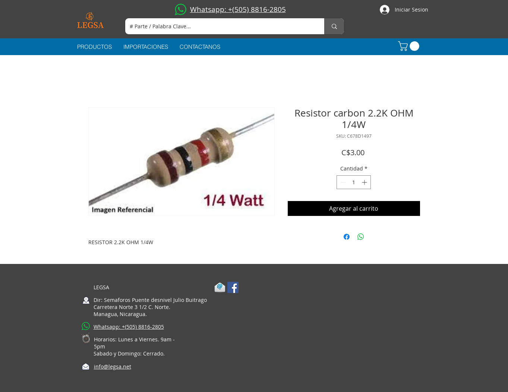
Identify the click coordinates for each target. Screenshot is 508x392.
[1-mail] (219, 287)
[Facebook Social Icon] (233, 287)
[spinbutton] (353, 182)
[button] (410, 46)
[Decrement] (342, 182)
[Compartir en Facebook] (346, 236)
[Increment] (365, 182)
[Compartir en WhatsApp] (360, 236)
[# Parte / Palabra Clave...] (219, 26)
